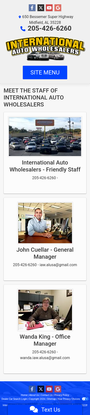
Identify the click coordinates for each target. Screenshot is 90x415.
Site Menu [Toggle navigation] (45, 72)
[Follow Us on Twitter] (40, 8)
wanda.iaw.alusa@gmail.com (45, 358)
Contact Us (47, 395)
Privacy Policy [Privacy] (61, 395)
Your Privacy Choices (73, 399)
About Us (34, 395)
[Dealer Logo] (45, 48)
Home (24, 395)
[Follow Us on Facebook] (32, 8)
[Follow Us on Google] (57, 8)
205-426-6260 (50, 28)
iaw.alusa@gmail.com (58, 265)
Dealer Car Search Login (14, 399)
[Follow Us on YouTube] (49, 8)
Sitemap (51, 399)
